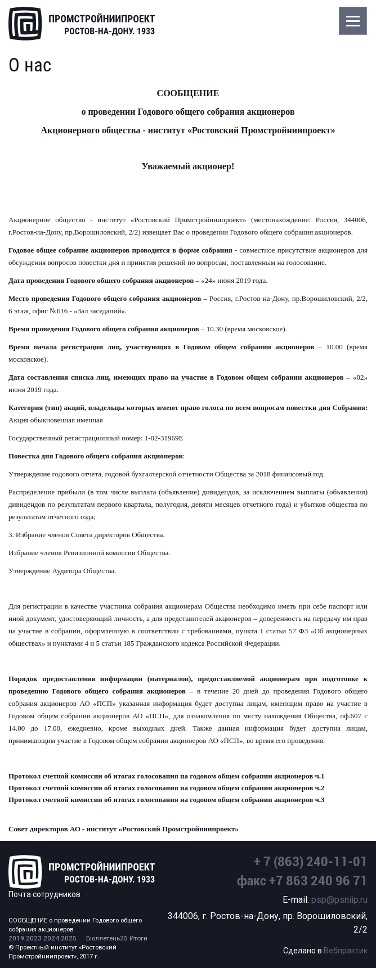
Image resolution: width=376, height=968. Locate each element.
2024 (51, 938)
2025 (69, 938)
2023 (34, 938)
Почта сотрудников (44, 894)
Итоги (138, 938)
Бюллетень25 (107, 938)
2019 (16, 938)
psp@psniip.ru (339, 899)
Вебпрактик (346, 950)
